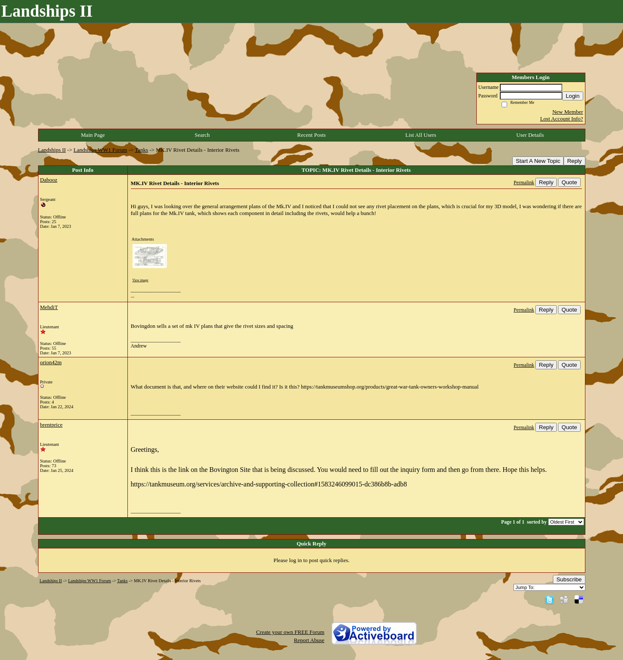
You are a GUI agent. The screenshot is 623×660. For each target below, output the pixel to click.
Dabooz (48, 180)
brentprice (51, 424)
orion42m (51, 362)
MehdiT (49, 307)
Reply (574, 161)
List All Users (420, 135)
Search (202, 135)
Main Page (93, 135)
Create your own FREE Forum (290, 632)
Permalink (524, 183)
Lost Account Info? (561, 118)
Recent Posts (311, 135)
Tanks (141, 150)
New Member (567, 112)
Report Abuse (309, 640)
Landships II (52, 150)
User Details (530, 135)
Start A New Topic (538, 161)
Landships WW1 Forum (100, 150)
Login (573, 96)
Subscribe (569, 579)
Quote (569, 182)
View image (140, 280)
